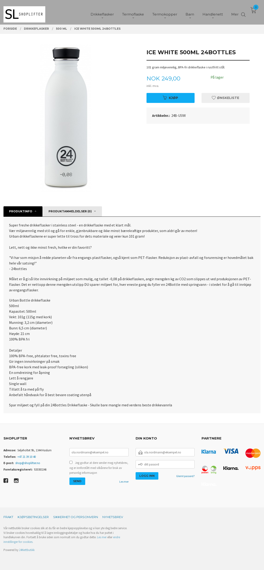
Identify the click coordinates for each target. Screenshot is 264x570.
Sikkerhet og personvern (75, 517)
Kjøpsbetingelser (33, 517)
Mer (234, 12)
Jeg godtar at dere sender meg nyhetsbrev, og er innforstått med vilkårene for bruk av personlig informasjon (98, 468)
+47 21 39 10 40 (26, 457)
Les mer (124, 481)
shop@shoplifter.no (27, 463)
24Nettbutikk (27, 550)
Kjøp (170, 98)
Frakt (8, 517)
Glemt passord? (185, 476)
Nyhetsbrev (112, 517)
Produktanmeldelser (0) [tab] (70, 211)
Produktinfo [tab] (20, 211)
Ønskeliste (225, 98)
